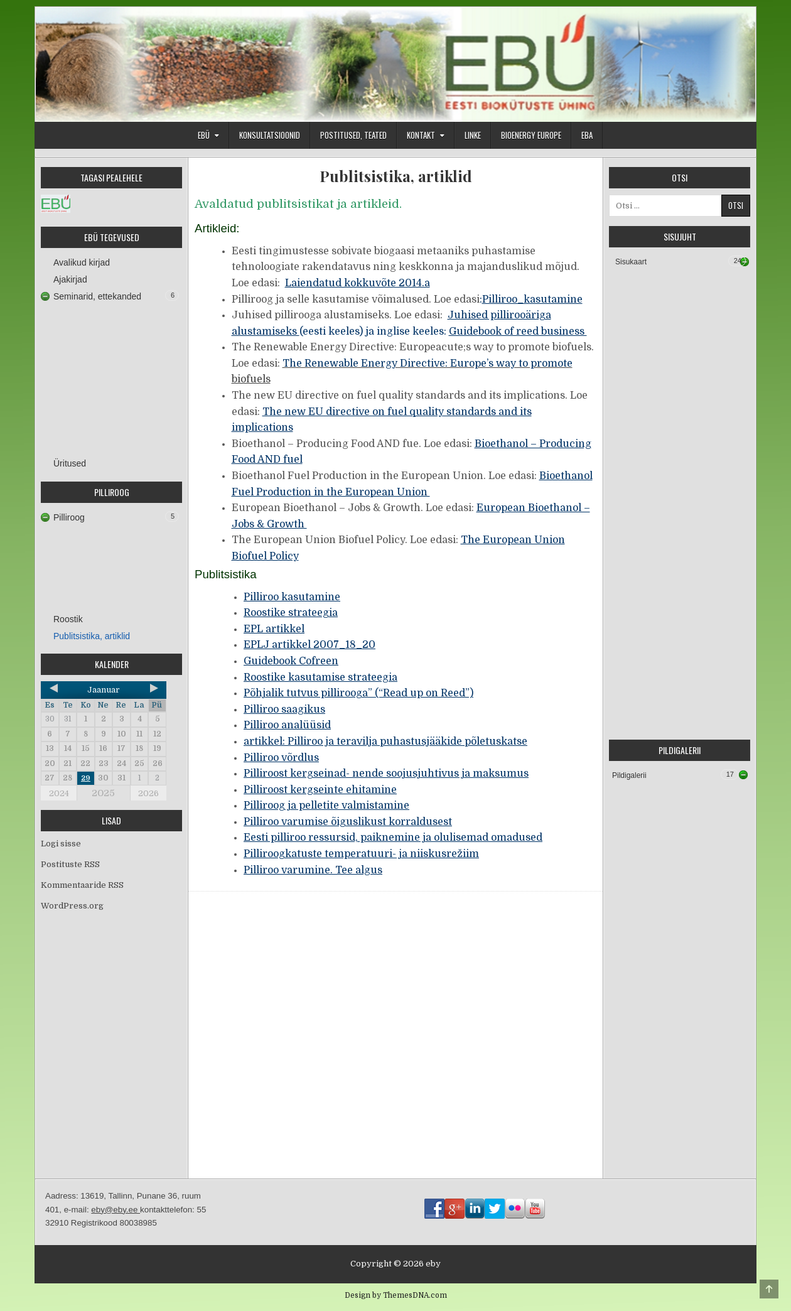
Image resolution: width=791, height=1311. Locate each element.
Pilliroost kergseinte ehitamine (320, 790)
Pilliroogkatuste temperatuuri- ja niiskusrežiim (361, 854)
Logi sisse (61, 843)
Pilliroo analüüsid (287, 725)
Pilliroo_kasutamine (532, 299)
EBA (587, 135)
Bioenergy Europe (531, 135)
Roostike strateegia (291, 612)
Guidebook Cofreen (291, 661)
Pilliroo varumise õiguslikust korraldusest (348, 822)
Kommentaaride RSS (82, 885)
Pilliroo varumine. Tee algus (313, 870)
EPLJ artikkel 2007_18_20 (309, 644)
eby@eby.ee (115, 1209)
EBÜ (204, 135)
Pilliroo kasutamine (292, 597)
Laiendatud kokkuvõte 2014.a (357, 283)
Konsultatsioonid (269, 135)
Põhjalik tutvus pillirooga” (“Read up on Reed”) (358, 693)
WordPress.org (72, 905)
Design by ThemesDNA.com (396, 1295)
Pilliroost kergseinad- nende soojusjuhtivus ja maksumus (386, 773)
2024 (59, 793)
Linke (473, 135)
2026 (148, 793)
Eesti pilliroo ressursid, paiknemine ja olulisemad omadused (393, 837)
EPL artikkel (274, 629)
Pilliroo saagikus (284, 709)
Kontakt (421, 135)
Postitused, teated (353, 135)
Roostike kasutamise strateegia (320, 677)
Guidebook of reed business (518, 331)
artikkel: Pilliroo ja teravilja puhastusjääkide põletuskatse (385, 741)
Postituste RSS (70, 864)
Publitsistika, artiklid (396, 176)
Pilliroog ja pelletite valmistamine (326, 805)
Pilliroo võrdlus (281, 757)
